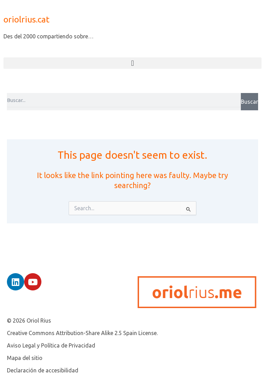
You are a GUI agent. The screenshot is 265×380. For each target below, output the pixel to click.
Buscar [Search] (249, 102)
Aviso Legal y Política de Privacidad (51, 345)
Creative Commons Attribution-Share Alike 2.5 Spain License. (82, 333)
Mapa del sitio (24, 358)
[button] (132, 63)
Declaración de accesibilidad (42, 370)
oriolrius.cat (26, 19)
